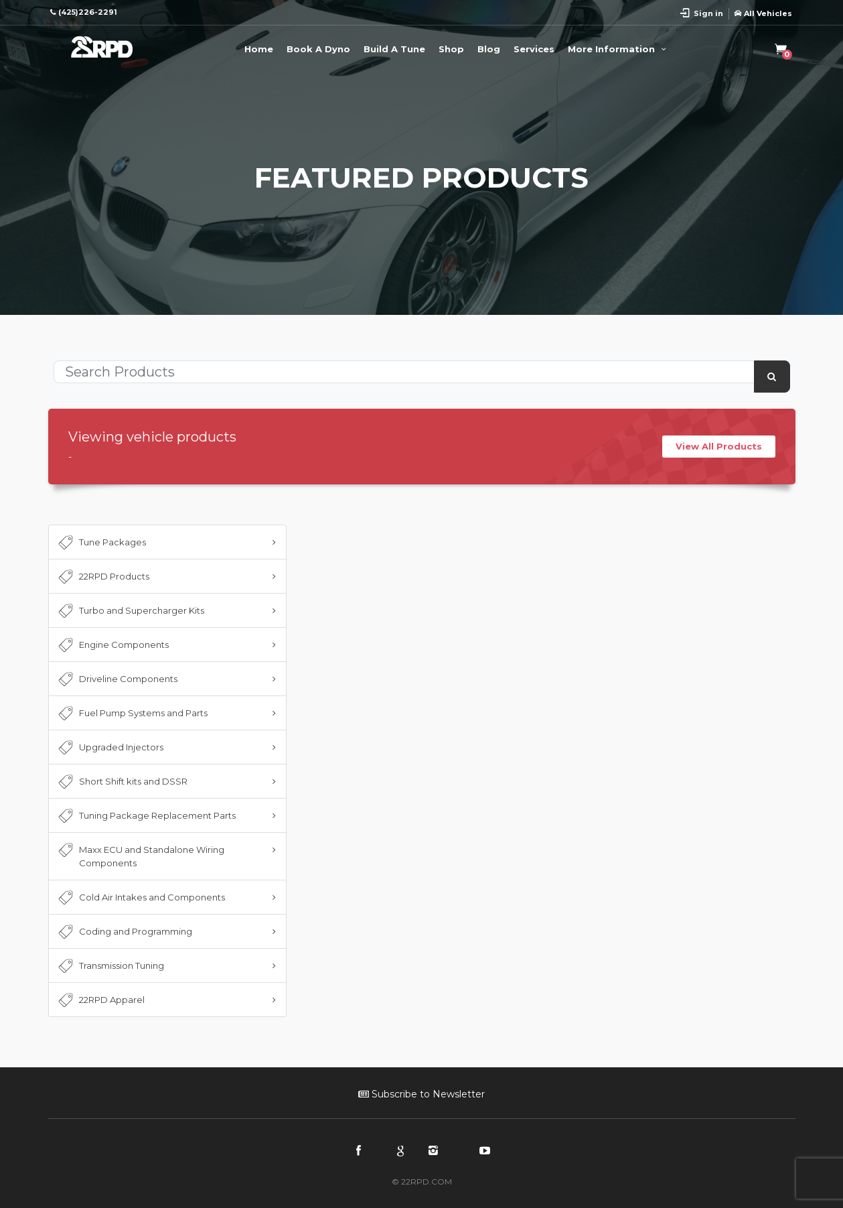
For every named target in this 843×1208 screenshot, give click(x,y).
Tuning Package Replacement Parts (146, 816)
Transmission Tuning (110, 966)
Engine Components (112, 645)
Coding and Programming (124, 932)
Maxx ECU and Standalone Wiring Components (140, 855)
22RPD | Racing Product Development (101, 47)
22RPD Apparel (100, 1000)
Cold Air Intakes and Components (141, 897)
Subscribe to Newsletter (421, 1094)
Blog (488, 49)
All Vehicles (763, 13)
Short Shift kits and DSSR (122, 782)
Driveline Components (117, 679)
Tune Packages (101, 542)
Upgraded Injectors (110, 747)
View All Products (719, 446)
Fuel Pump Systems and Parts (132, 713)
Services (534, 49)
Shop (451, 49)
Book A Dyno (318, 49)
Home (258, 49)
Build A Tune (394, 49)
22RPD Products (103, 576)
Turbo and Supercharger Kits (130, 611)
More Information (619, 49)
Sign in (708, 13)
